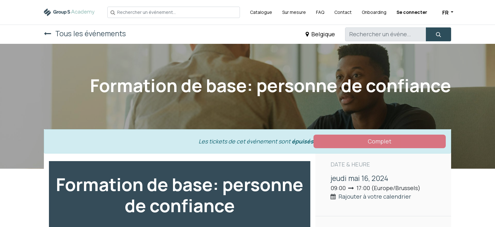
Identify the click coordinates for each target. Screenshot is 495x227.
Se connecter (412, 12)
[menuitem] (261, 12)
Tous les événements (85, 33)
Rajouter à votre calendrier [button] (374, 196)
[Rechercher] (438, 34)
